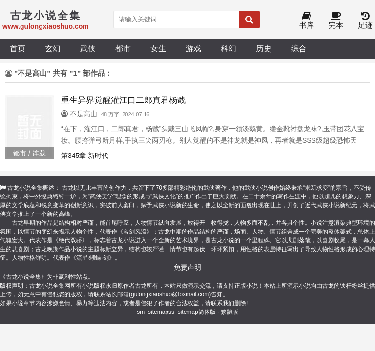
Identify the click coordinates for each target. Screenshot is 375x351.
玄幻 (53, 48)
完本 (336, 20)
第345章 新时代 (84, 155)
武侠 (88, 48)
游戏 (193, 48)
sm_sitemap (152, 312)
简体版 (207, 312)
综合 (299, 48)
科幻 (228, 48)
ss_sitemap (183, 312)
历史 (263, 48)
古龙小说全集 (24, 187)
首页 (17, 48)
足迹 (365, 20)
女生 (158, 48)
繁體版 (229, 312)
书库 (306, 20)
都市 (123, 48)
